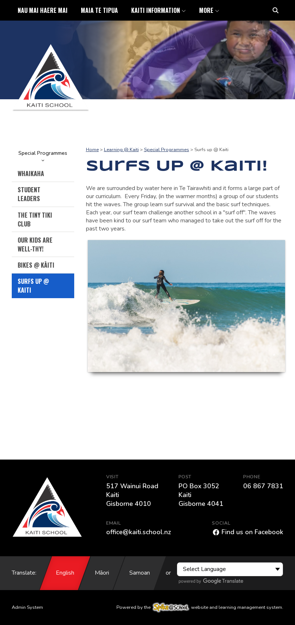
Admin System (27, 607)
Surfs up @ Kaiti (33, 285)
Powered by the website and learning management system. (199, 607)
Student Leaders (29, 194)
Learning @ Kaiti (121, 149)
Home (92, 149)
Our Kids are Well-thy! (35, 244)
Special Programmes (43, 155)
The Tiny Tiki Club (35, 219)
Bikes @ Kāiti (36, 265)
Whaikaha (31, 173)
